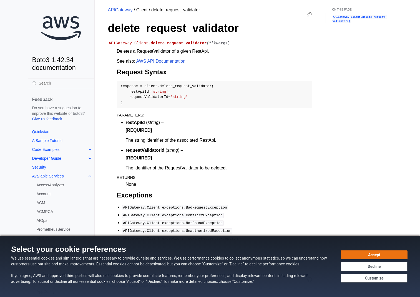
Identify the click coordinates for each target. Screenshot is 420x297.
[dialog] (210, 266)
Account (44, 194)
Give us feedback (47, 119)
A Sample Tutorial (47, 140)
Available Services (48, 176)
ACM (41, 202)
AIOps (42, 220)
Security (39, 167)
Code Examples (46, 149)
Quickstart (41, 132)
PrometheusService (54, 229)
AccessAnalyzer (50, 185)
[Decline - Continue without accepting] (374, 266)
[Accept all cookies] (374, 254)
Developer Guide (46, 158)
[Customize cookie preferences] (374, 278)
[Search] (61, 83)
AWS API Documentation (160, 61)
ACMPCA (45, 211)
